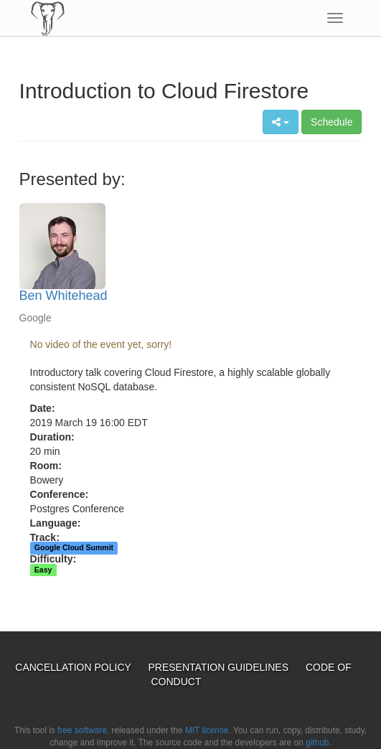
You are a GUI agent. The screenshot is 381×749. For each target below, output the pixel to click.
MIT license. (208, 730)
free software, (83, 730)
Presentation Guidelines (220, 667)
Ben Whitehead (63, 295)
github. (318, 743)
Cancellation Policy (74, 667)
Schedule (331, 122)
